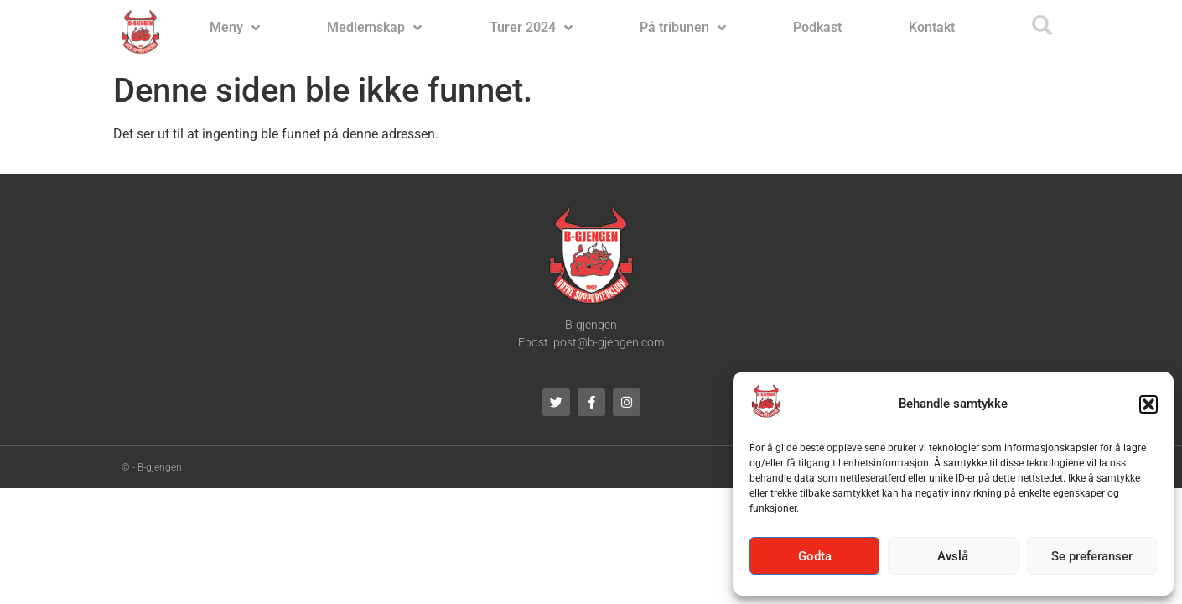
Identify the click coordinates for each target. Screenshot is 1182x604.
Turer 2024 (531, 28)
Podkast (817, 27)
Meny (235, 28)
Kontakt (932, 27)
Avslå (952, 556)
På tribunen (683, 28)
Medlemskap (374, 28)
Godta (815, 556)
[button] (1148, 404)
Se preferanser (1092, 556)
